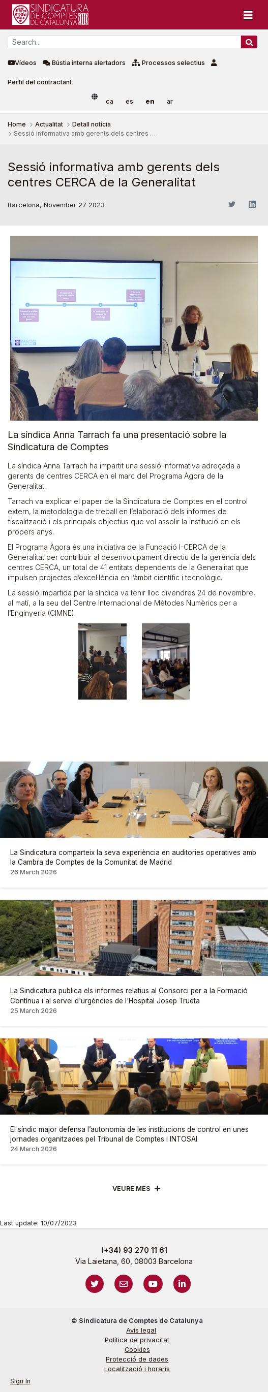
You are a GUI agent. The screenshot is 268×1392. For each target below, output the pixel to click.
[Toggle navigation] (248, 15)
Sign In (20, 1381)
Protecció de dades (137, 1359)
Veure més (131, 1188)
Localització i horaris (137, 1369)
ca (109, 101)
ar (170, 101)
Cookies (137, 1349)
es (129, 101)
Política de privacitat (137, 1340)
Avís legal (141, 1330)
